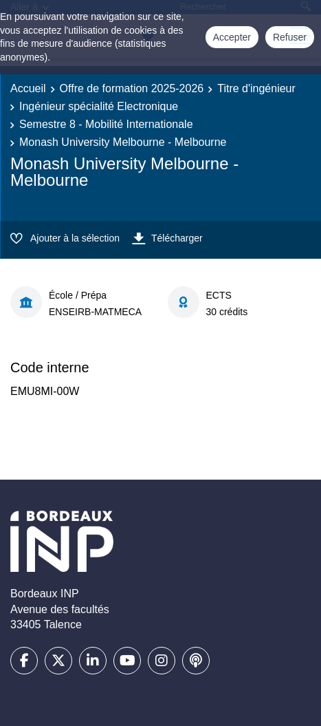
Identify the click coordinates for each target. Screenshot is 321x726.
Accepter (232, 37)
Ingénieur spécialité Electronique (98, 106)
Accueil (28, 88)
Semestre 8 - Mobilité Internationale (106, 124)
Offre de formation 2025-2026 (132, 88)
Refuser (290, 37)
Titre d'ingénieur (256, 88)
